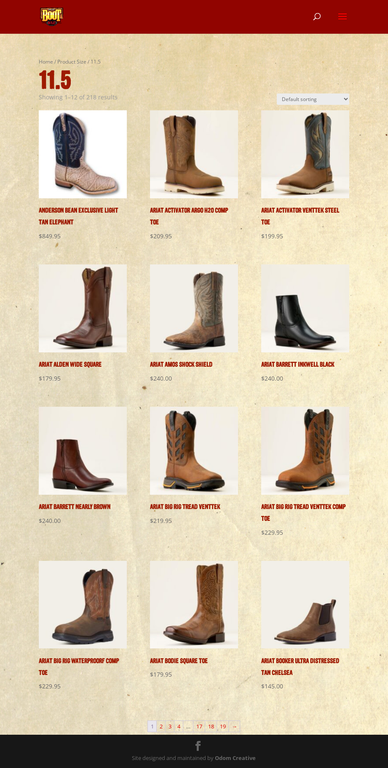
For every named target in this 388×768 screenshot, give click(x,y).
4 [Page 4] (178, 726)
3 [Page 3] (170, 726)
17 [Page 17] (199, 726)
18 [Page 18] (211, 726)
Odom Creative (235, 758)
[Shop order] (313, 99)
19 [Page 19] (223, 726)
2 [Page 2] (161, 726)
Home (46, 61)
